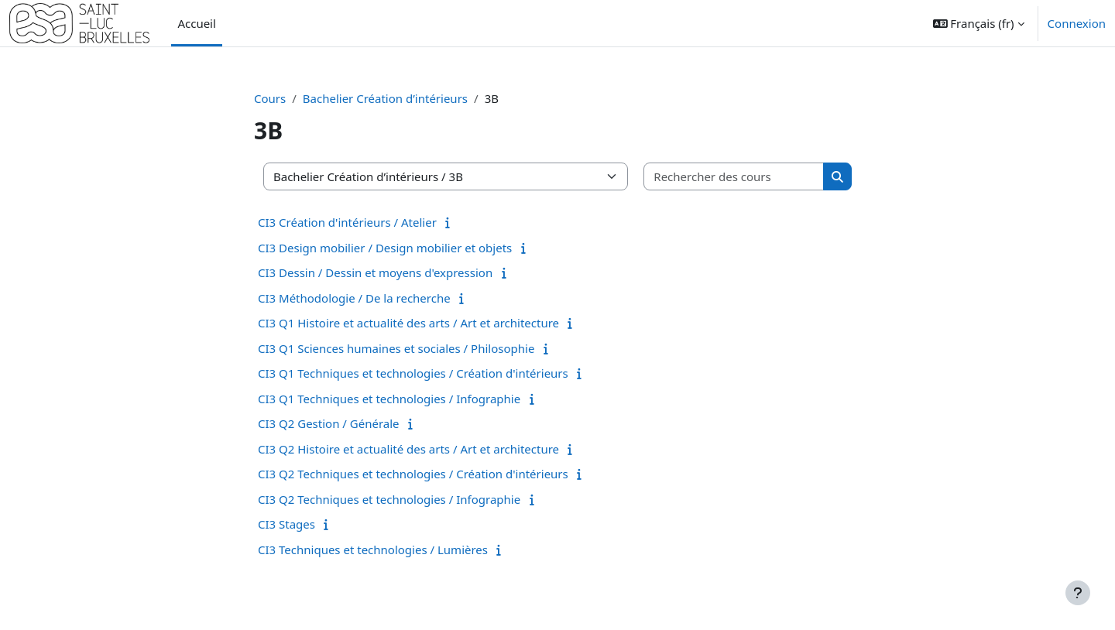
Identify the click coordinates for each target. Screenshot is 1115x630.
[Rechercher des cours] (734, 177)
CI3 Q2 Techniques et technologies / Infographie (389, 499)
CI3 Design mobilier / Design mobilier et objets (385, 247)
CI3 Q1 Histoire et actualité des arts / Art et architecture (408, 322)
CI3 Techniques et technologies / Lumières (373, 549)
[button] (978, 23)
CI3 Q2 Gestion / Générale (329, 423)
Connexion (1077, 23)
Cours (270, 98)
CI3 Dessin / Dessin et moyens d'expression (375, 272)
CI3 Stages (286, 524)
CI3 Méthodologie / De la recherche (354, 298)
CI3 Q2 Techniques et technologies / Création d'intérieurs (413, 473)
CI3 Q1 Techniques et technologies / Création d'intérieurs (413, 373)
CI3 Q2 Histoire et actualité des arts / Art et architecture (408, 449)
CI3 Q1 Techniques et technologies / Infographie (389, 398)
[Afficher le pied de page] (1077, 592)
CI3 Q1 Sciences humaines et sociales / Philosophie (396, 348)
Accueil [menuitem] (196, 23)
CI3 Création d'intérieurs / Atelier (347, 222)
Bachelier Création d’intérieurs (385, 98)
